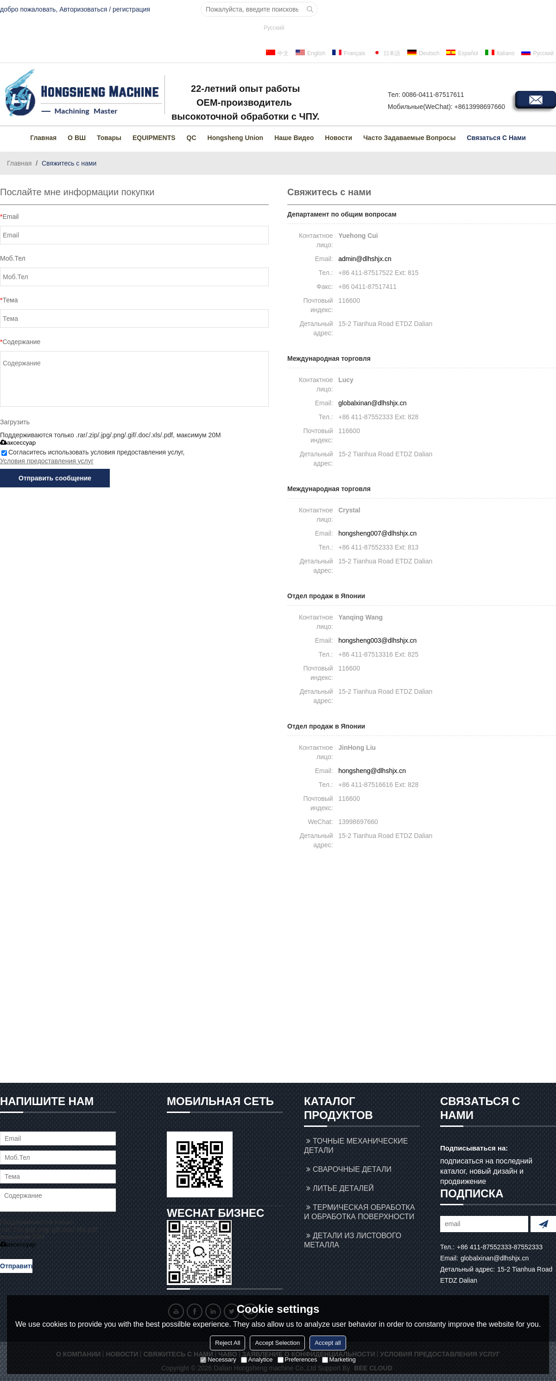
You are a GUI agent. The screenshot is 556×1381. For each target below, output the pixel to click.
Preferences (297, 1359)
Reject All (227, 1342)
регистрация (131, 9)
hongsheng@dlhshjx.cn (372, 770)
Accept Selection (277, 1342)
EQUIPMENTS (154, 137)
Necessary (218, 1359)
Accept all (328, 1342)
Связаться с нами (496, 137)
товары (109, 137)
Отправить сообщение (55, 478)
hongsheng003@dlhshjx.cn (377, 640)
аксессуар (18, 442)
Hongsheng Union (236, 137)
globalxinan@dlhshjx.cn (372, 403)
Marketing (339, 1359)
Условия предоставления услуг (47, 461)
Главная (43, 137)
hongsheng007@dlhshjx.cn (377, 533)
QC (191, 137)
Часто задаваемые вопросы (409, 137)
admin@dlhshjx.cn (365, 258)
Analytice (257, 1359)
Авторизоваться (83, 9)
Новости (338, 137)
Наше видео (294, 137)
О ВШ (77, 137)
